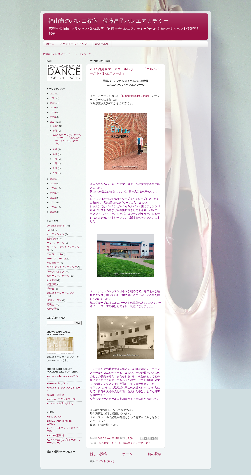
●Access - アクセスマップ (61, 399)
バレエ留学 (53, 263)
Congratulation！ (56, 225)
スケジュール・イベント (75, 44)
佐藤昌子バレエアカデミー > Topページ (67, 54)
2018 (53, 117)
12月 (56, 126)
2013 (53, 193)
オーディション (55, 234)
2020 (53, 107)
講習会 (50, 288)
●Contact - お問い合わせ (60, 403)
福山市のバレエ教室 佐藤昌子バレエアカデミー (108, 21)
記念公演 (52, 280)
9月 (55, 130)
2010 (53, 207)
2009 (53, 212)
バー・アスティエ (57, 258)
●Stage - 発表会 (55, 394)
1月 (55, 173)
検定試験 (52, 284)
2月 (55, 168)
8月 (55, 149)
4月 (55, 158)
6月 (55, 154)
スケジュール (54, 254)
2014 (53, 188)
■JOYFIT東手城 (55, 435)
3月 (55, 163)
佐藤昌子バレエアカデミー (138, 443)
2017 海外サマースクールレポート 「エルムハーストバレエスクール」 (67, 139)
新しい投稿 (98, 454)
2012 (53, 197)
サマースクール (55, 243)
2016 (53, 179)
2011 (53, 202)
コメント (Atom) (105, 461)
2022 (53, 98)
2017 (53, 121)
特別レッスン (54, 300)
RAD (49, 230)
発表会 (50, 304)
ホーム (50, 44)
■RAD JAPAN (54, 416)
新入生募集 (102, 44)
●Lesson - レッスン (57, 383)
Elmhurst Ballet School (135, 95)
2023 (53, 93)
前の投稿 (154, 454)
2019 (53, 112)
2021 (53, 103)
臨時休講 (52, 308)
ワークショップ (55, 271)
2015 (53, 183)
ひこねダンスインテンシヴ (62, 267)
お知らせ (52, 238)
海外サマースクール (110, 443)
